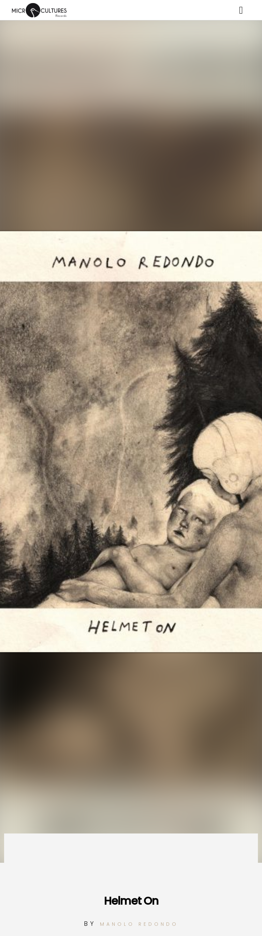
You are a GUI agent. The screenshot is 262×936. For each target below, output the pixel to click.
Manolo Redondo (139, 924)
